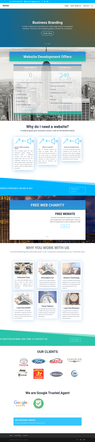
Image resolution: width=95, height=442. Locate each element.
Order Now (47, 33)
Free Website (76, 6)
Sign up (65, 226)
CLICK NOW (75, 340)
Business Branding (47, 22)
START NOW (38, 100)
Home (67, 6)
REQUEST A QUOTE (75, 190)
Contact (86, 6)
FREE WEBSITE (65, 214)
